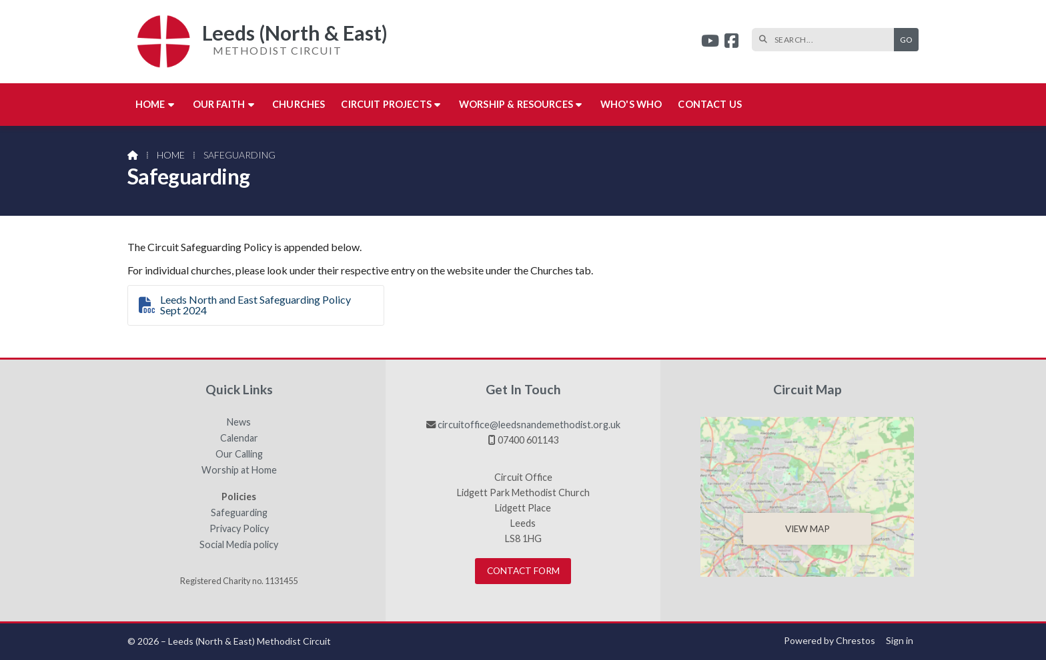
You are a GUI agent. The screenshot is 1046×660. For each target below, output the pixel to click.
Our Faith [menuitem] (219, 104)
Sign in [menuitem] (899, 640)
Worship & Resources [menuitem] (516, 104)
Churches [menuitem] (298, 104)
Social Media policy (238, 544)
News (239, 422)
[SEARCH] (826, 39)
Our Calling (239, 454)
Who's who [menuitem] (631, 104)
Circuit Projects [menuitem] (386, 104)
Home (171, 155)
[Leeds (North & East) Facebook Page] (731, 42)
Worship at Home (239, 470)
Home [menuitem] (150, 104)
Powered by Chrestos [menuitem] (829, 640)
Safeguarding (239, 512)
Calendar (239, 438)
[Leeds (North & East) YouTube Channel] (710, 42)
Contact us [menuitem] (710, 104)
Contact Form (523, 570)
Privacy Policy (239, 528)
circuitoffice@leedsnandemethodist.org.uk (529, 424)
